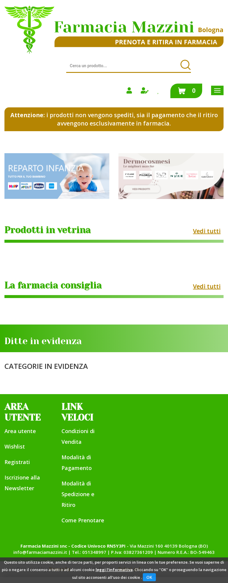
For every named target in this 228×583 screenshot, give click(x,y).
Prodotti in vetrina (47, 230)
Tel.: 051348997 (89, 552)
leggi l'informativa (114, 569)
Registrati (17, 462)
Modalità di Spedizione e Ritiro (77, 494)
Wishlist (14, 446)
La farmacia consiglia (53, 285)
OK (149, 577)
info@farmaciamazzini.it (40, 552)
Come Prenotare (82, 520)
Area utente (20, 431)
